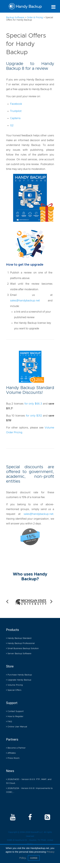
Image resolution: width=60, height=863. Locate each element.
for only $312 (34, 415)
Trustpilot (15, 111)
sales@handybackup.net (25, 300)
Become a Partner (16, 748)
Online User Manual (16, 727)
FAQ (9, 722)
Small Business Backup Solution (22, 648)
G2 (11, 125)
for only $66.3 (33, 403)
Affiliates (11, 753)
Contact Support (15, 711)
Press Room (13, 758)
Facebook (16, 104)
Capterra (15, 118)
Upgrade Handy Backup (18, 680)
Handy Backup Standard (18, 638)
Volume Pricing (14, 685)
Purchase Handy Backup (19, 675)
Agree (33, 858)
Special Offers (13, 690)
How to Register (14, 716)
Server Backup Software (18, 654)
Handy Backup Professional (20, 643)
